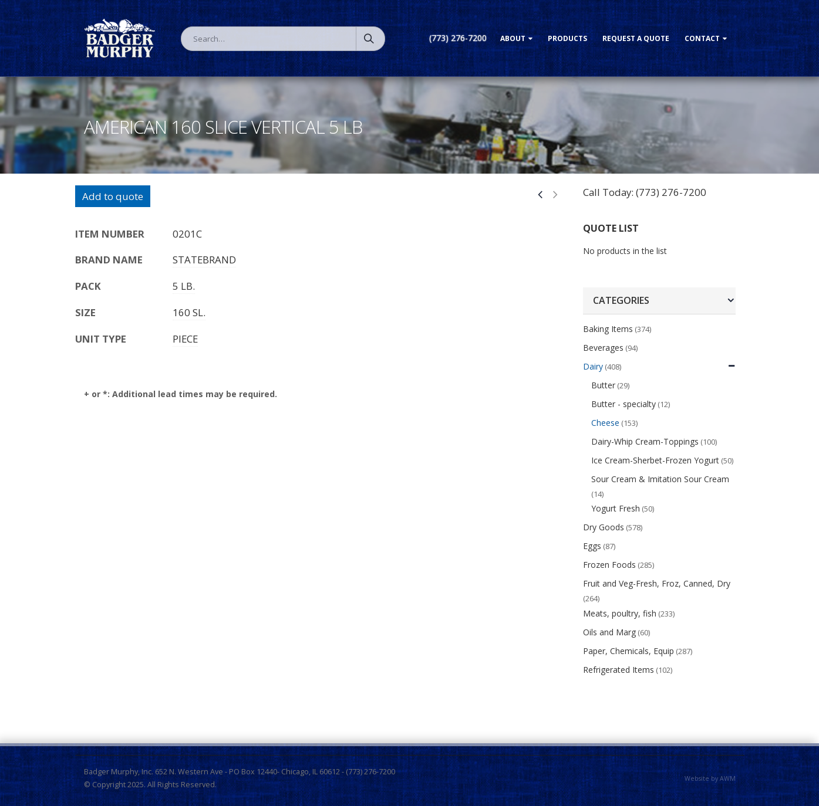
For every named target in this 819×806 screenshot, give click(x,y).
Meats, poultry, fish (619, 613)
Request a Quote (635, 38)
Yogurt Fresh (615, 508)
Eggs (592, 545)
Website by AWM (710, 778)
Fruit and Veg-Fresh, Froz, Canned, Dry (656, 583)
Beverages (603, 347)
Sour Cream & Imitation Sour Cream (660, 479)
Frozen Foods (609, 564)
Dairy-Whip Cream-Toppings (645, 441)
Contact (702, 38)
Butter (603, 385)
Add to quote (112, 196)
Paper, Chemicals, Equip (628, 650)
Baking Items (608, 328)
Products (567, 38)
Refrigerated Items (618, 669)
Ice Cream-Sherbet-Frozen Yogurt (655, 460)
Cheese (605, 422)
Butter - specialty (623, 403)
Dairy (593, 366)
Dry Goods (603, 527)
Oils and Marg (609, 632)
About (512, 38)
